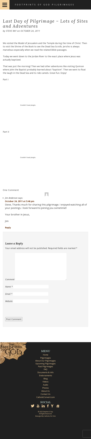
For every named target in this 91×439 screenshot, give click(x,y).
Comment (9, 279)
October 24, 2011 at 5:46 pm (19, 201)
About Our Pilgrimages (45, 360)
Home (45, 354)
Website (9, 301)
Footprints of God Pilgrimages (45, 4)
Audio (45, 384)
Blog (45, 378)
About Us (45, 391)
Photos (45, 388)
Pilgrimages (45, 358)
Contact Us (45, 394)
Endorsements (45, 375)
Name (9, 286)
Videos (45, 381)
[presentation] (23, 311)
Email (8, 293)
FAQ (45, 369)
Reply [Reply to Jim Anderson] (8, 227)
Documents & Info (45, 372)
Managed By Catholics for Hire (45, 416)
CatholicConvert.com (45, 397)
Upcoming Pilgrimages (45, 363)
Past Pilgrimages (45, 366)
